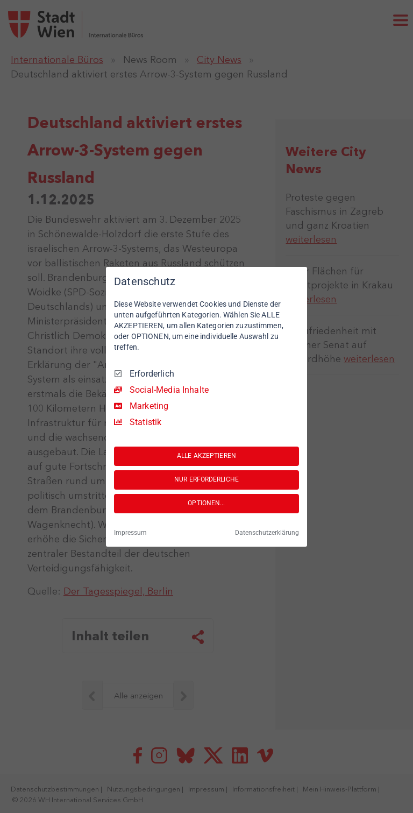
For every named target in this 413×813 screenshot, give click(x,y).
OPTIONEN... (206, 503)
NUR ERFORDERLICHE (206, 479)
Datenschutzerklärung (267, 532)
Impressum (130, 532)
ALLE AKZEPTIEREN (206, 455)
